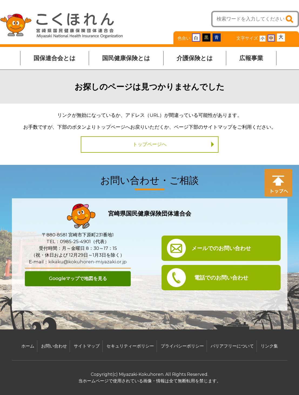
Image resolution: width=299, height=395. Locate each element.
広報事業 (251, 58)
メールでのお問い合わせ (221, 248)
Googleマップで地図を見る (78, 278)
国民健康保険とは (126, 58)
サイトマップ (87, 346)
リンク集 (269, 346)
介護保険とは (195, 58)
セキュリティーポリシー (130, 346)
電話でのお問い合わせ (221, 277)
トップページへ (150, 144)
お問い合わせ (54, 346)
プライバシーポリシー (182, 346)
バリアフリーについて (232, 346)
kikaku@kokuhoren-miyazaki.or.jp (87, 261)
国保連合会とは (54, 58)
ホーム (27, 346)
